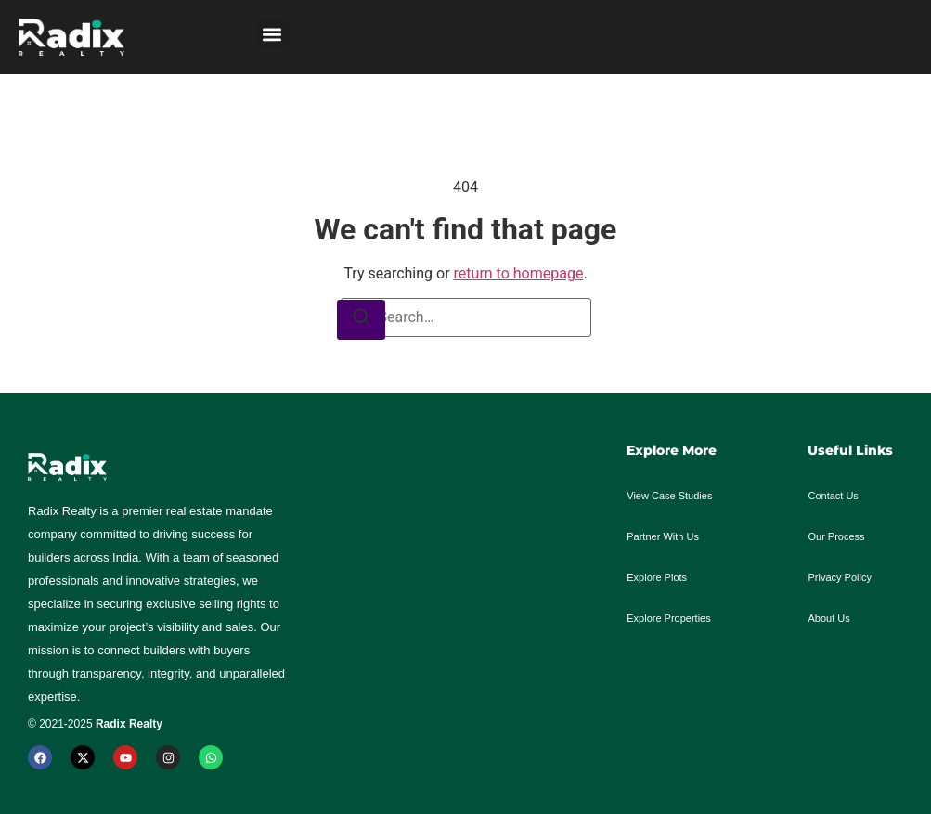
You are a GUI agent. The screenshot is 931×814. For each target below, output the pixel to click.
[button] (272, 34)
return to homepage (519, 273)
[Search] (361, 320)
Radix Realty (129, 723)
